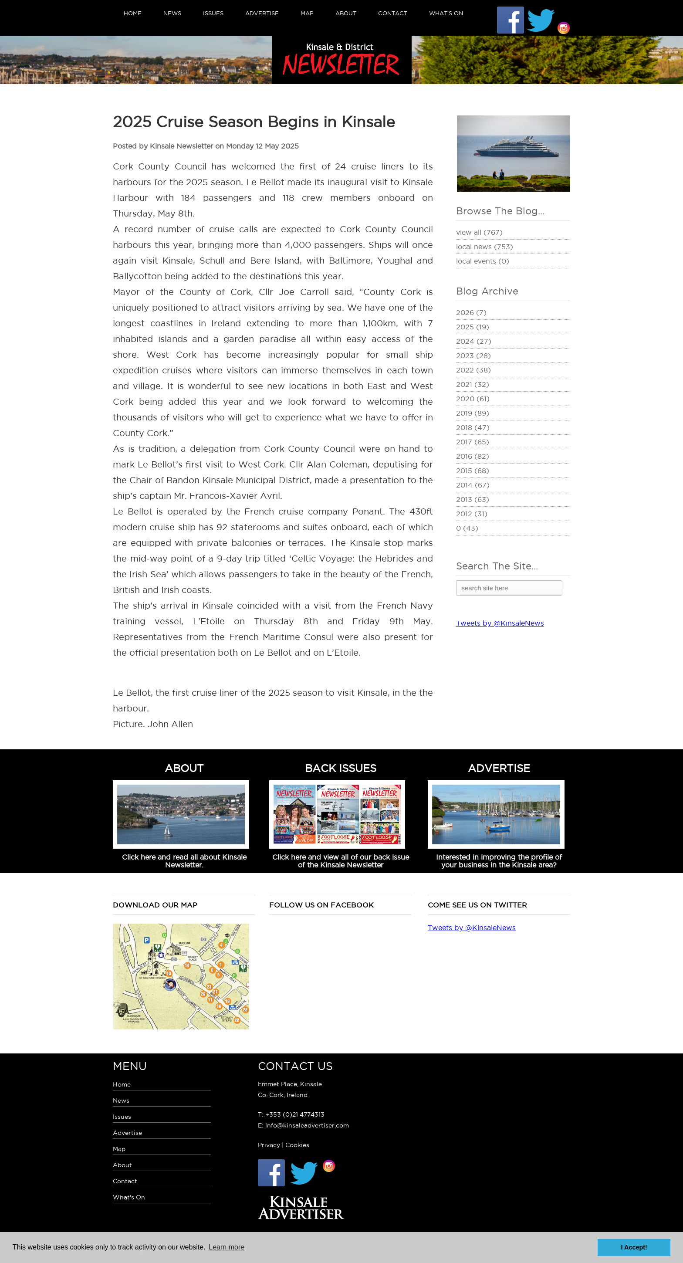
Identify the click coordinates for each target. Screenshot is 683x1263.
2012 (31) (471, 514)
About (345, 13)
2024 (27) (473, 341)
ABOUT (184, 768)
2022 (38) (473, 370)
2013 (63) (472, 499)
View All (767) (479, 232)
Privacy (269, 1144)
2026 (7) (471, 312)
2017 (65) (472, 442)
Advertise (262, 13)
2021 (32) (472, 384)
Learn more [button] (226, 1247)
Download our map (155, 905)
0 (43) (467, 528)
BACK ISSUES (340, 768)
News (172, 13)
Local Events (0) (482, 261)
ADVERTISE (499, 768)
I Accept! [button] (634, 1247)
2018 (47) (473, 427)
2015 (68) (472, 470)
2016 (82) (472, 456)
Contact (392, 13)
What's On (446, 13)
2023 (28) (473, 355)
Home (133, 13)
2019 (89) (472, 413)
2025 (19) (472, 327)
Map (307, 13)
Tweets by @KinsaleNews (500, 623)
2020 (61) (473, 399)
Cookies (297, 1144)
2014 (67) (473, 485)
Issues (213, 13)
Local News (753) (484, 247)
